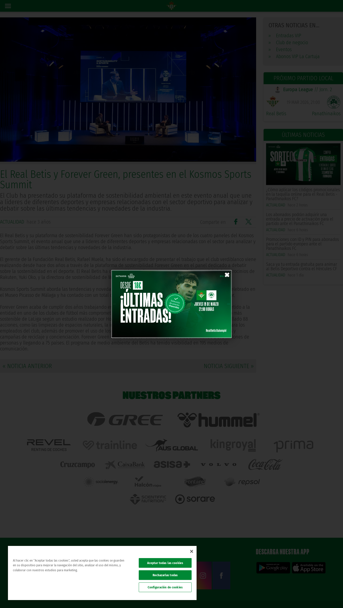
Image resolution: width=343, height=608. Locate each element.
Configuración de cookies (165, 587)
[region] (102, 573)
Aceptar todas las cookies (165, 563)
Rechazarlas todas (165, 575)
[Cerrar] (191, 551)
